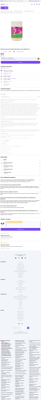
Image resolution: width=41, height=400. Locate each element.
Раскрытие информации (20, 281)
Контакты (20, 292)
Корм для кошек (20, 312)
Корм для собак (20, 317)
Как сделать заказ (20, 264)
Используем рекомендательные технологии (20, 333)
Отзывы (20, 305)
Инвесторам (20, 283)
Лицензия (20, 262)
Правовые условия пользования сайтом (20, 332)
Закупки (20, 286)
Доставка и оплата (20, 265)
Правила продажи (20, 268)
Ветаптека (20, 320)
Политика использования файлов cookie (20, 271)
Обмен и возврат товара (20, 267)
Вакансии (20, 290)
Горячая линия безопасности (20, 289)
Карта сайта (21, 277)
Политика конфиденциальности (20, 270)
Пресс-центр (20, 284)
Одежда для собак (20, 318)
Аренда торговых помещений (20, 287)
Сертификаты (20, 274)
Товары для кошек (20, 311)
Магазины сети (20, 308)
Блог (20, 306)
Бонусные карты (20, 295)
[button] (20, 51)
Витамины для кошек (5, 12)
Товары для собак (20, 315)
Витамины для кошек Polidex (16, 12)
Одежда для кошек (20, 314)
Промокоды (20, 302)
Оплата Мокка (20, 299)
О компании (20, 280)
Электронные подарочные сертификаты (20, 296)
